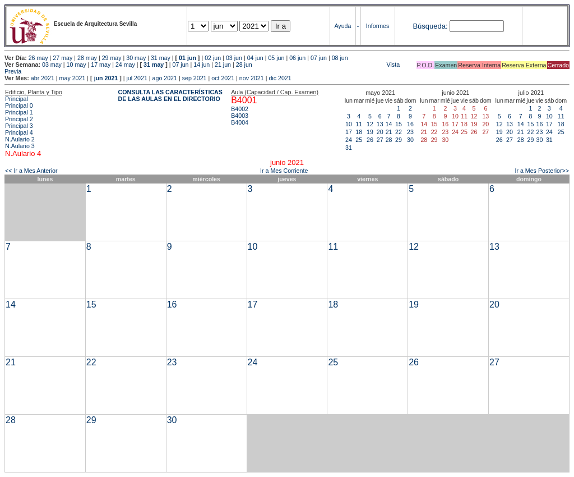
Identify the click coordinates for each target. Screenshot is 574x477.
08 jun (340, 57)
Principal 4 (19, 132)
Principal (16, 98)
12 (370, 124)
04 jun (255, 57)
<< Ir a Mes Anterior (31, 170)
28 (389, 139)
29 (398, 139)
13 (380, 124)
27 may (62, 57)
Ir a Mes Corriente (284, 170)
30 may (136, 57)
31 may (160, 57)
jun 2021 (106, 78)
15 (398, 124)
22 (398, 132)
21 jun (223, 64)
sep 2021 (194, 78)
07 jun (319, 57)
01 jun (187, 57)
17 (348, 132)
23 (410, 132)
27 (380, 139)
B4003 (239, 115)
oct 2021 (222, 78)
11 (358, 124)
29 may (112, 57)
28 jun (244, 64)
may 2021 (72, 78)
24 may (125, 64)
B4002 (239, 109)
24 (348, 139)
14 (389, 124)
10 (348, 124)
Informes (377, 25)
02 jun (213, 57)
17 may (100, 64)
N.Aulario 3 (20, 146)
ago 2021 (164, 78)
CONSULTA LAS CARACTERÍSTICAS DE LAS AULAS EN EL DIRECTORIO (170, 95)
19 (370, 132)
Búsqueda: (430, 26)
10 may (76, 64)
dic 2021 (280, 78)
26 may (38, 57)
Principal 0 (19, 105)
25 (358, 139)
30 (410, 139)
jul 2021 (137, 78)
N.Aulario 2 (20, 139)
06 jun (297, 57)
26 (370, 139)
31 (348, 147)
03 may (52, 64)
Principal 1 (19, 112)
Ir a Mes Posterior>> (542, 170)
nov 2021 (251, 78)
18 (358, 132)
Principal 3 (19, 125)
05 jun (276, 57)
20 (380, 132)
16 (410, 124)
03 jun (234, 57)
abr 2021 (42, 78)
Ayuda (342, 25)
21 (389, 132)
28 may (87, 57)
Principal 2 (19, 119)
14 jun (201, 64)
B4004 (239, 122)
